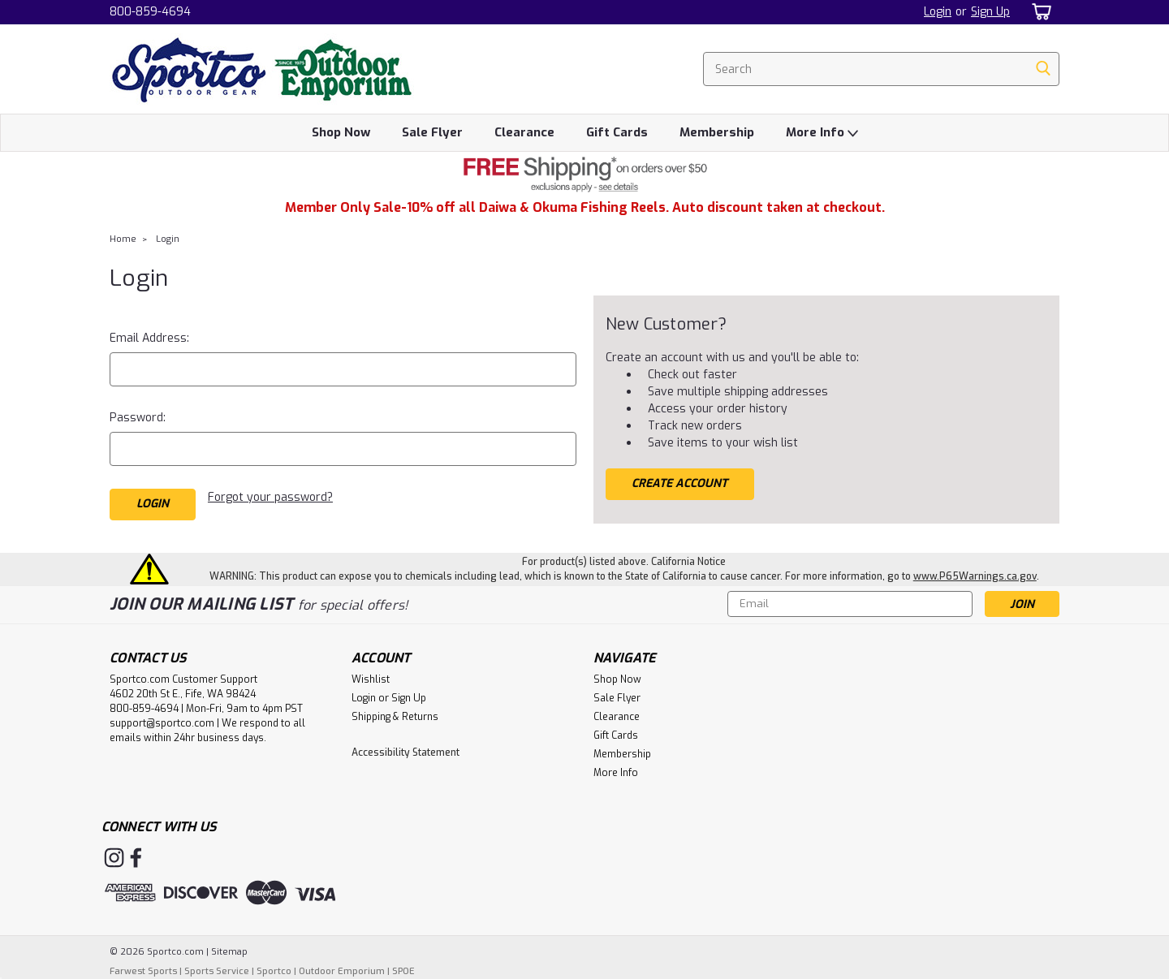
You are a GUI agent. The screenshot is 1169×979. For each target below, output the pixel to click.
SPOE (403, 971)
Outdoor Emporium (342, 971)
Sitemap (229, 952)
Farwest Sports (143, 971)
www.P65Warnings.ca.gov (975, 576)
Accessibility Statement (405, 752)
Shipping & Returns (395, 716)
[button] (584, 174)
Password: (138, 417)
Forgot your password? (270, 497)
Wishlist (371, 679)
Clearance (524, 132)
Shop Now (341, 132)
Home (123, 239)
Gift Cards (617, 132)
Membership (716, 132)
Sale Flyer (432, 132)
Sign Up (990, 11)
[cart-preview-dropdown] (1038, 12)
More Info (822, 133)
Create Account (679, 483)
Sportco (274, 971)
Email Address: (149, 338)
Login (937, 11)
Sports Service (216, 971)
